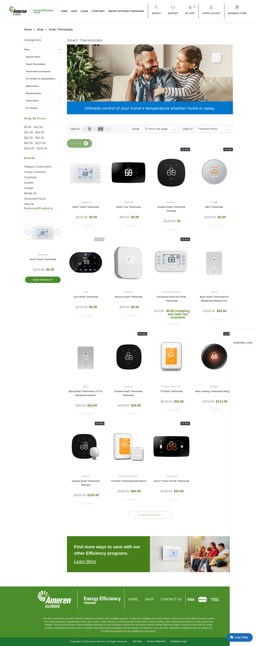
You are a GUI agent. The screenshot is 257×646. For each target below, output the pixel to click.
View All (29, 203)
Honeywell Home (35, 197)
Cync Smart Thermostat (85, 296)
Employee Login (179, 641)
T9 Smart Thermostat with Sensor (128, 480)
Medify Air (30, 192)
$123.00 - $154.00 (35, 147)
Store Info (98, 11)
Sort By (188, 128)
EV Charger (31, 107)
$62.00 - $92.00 (34, 136)
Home (131, 599)
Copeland (30, 176)
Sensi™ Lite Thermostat (128, 206)
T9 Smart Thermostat (171, 390)
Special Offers (33, 56)
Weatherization (33, 92)
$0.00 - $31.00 (33, 126)
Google (28, 187)
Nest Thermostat (214, 206)
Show (135, 128)
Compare (81, 143)
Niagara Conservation (38, 165)
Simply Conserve (35, 171)
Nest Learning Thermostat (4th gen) (214, 390)
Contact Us (173, 599)
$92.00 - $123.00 (35, 142)
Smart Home (32, 100)
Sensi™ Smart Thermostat (43, 258)
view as (75, 128)
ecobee (29, 181)
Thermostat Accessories (38, 70)
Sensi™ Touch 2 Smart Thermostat (171, 480)
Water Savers (32, 85)
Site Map (137, 641)
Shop (74, 11)
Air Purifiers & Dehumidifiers (40, 78)
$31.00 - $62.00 (34, 131)
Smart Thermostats (35, 63)
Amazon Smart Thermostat (129, 296)
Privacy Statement (156, 641)
